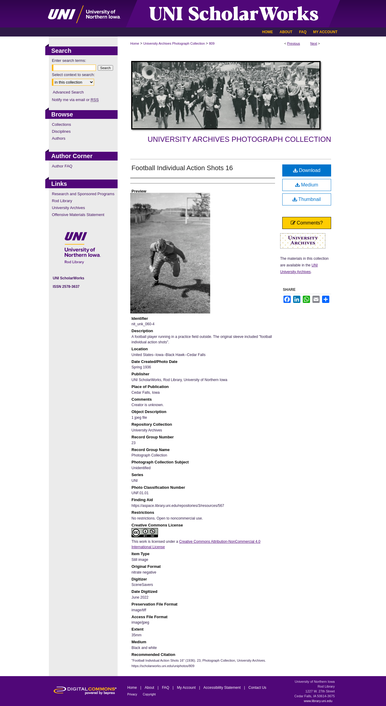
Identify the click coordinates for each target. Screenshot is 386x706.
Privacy (132, 694)
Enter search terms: (69, 60)
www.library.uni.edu (318, 701)
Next (313, 43)
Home (134, 43)
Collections (61, 124)
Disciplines (61, 131)
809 (211, 43)
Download (307, 170)
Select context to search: (73, 74)
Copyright (149, 694)
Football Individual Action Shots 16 (182, 168)
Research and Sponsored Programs (83, 194)
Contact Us (257, 687)
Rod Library (62, 201)
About (150, 687)
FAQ (166, 687)
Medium (306, 184)
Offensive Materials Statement (78, 214)
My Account (187, 687)
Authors (58, 138)
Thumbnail (307, 199)
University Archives (68, 207)
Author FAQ (62, 166)
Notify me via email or (75, 99)
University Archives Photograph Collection (174, 43)
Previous (293, 43)
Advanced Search (68, 92)
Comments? (307, 222)
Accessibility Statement (223, 687)
